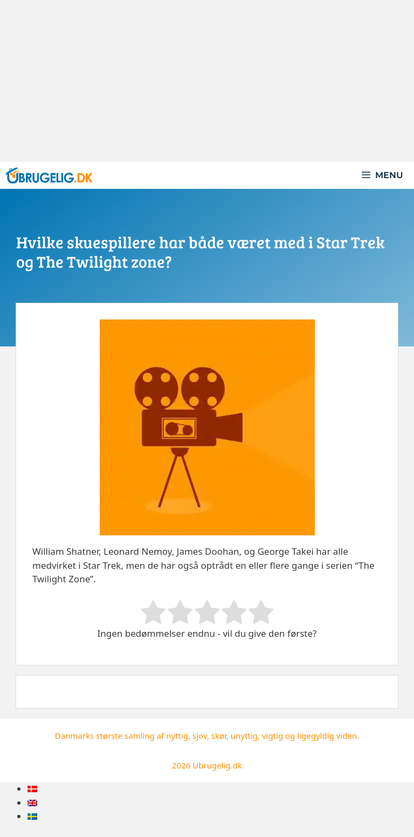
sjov (199, 735)
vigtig (272, 735)
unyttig (244, 735)
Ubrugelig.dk (217, 765)
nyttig (177, 735)
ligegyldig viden (327, 735)
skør (218, 735)
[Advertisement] (207, 80)
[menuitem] (32, 788)
